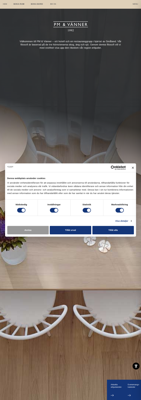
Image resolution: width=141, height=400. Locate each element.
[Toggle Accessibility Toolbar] (136, 366)
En (55, 4)
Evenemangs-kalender (134, 385)
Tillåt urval (70, 230)
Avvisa (27, 230)
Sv (51, 4)
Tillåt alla (113, 230)
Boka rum (19, 4)
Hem (5, 4)
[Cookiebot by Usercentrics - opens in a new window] (113, 168)
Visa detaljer (121, 221)
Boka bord (37, 4)
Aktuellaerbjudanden (116, 385)
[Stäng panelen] (133, 168)
